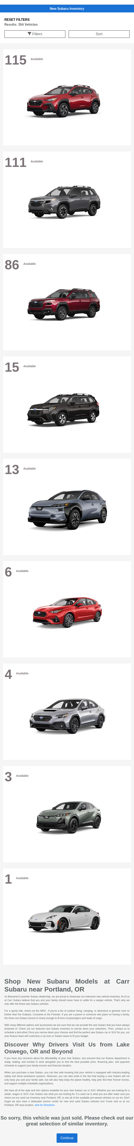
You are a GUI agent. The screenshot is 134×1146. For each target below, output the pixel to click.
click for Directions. (45, 1105)
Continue (67, 1138)
